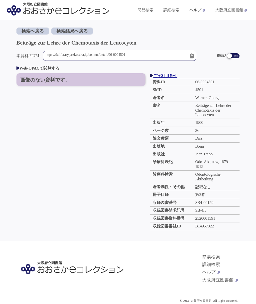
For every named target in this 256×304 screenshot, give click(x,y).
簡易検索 (211, 256)
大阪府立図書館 (220, 279)
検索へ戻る (32, 31)
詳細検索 (211, 264)
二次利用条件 (163, 76)
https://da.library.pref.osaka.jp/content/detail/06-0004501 (117, 55)
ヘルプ (211, 271)
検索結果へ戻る (72, 31)
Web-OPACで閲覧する (38, 68)
